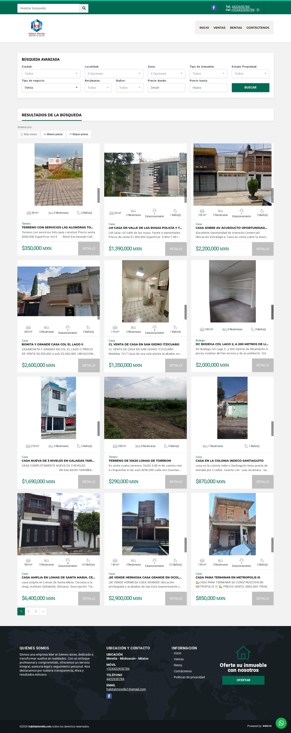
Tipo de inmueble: (202, 66)
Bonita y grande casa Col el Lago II (52, 344)
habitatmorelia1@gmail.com (126, 689)
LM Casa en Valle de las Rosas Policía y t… (145, 228)
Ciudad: (27, 66)
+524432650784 (242, 10)
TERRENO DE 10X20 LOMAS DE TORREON (140, 460)
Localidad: (92, 66)
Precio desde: (157, 80)
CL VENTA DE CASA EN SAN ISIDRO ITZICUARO (144, 344)
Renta (178, 665)
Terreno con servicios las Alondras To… (57, 227)
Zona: (152, 66)
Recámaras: (93, 80)
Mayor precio (78, 134)
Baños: (121, 80)
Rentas (236, 27)
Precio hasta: (199, 80)
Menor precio (53, 134)
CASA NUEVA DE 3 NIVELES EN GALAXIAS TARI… (58, 460)
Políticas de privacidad (189, 677)
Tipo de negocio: (33, 80)
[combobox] (51, 73)
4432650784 (241, 6)
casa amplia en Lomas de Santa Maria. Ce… (58, 577)
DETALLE (89, 248)
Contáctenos (257, 27)
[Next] (43, 612)
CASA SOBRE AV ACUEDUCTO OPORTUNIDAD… (231, 228)
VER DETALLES (58, 174)
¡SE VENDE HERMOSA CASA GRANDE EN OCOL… (145, 577)
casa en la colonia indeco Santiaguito (230, 460)
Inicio (204, 27)
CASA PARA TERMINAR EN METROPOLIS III (228, 577)
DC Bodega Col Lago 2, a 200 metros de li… (232, 344)
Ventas (220, 27)
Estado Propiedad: (244, 66)
